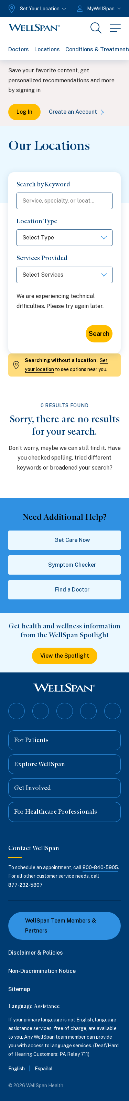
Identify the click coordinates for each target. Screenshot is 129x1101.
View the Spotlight (64, 655)
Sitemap (19, 989)
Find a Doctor (64, 589)
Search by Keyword (43, 184)
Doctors (18, 49)
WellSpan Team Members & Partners (56, 925)
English (16, 1068)
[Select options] (64, 237)
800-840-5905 (100, 867)
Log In (24, 112)
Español (44, 1068)
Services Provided (42, 258)
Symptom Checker (64, 564)
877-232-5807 (25, 885)
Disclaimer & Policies (35, 952)
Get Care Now (64, 540)
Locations (47, 49)
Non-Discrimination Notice (42, 971)
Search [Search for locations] (99, 333)
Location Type (37, 221)
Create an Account (78, 112)
